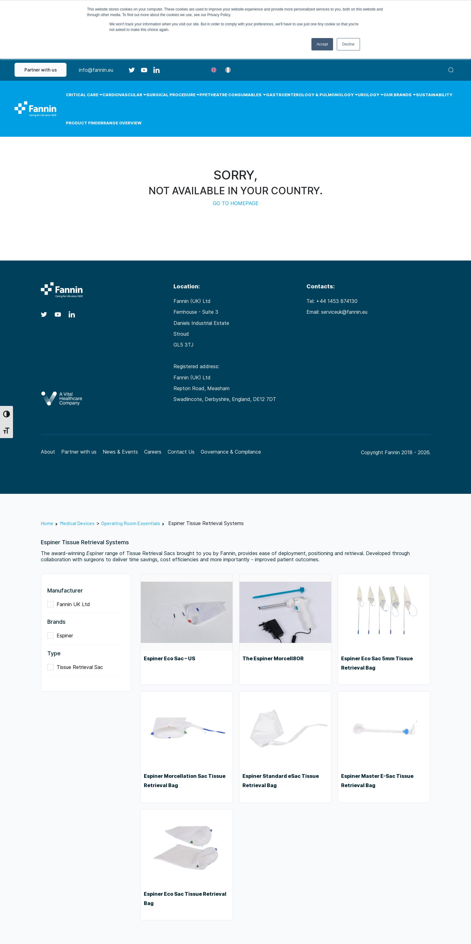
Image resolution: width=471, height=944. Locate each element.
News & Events (120, 452)
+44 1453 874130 (337, 301)
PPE (203, 94)
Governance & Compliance (231, 452)
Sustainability (434, 94)
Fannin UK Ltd (70, 603)
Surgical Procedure (170, 94)
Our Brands (397, 94)
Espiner (62, 635)
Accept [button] (322, 44)
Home (47, 523)
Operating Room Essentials (130, 523)
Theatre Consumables (235, 94)
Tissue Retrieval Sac (77, 666)
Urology (368, 94)
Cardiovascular (122, 94)
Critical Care (82, 94)
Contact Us (181, 452)
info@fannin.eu (96, 70)
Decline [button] (348, 44)
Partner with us (40, 69)
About (48, 452)
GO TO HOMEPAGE (236, 203)
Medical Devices (77, 523)
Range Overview (122, 122)
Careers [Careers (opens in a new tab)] (152, 452)
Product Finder (84, 122)
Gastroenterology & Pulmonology (310, 94)
